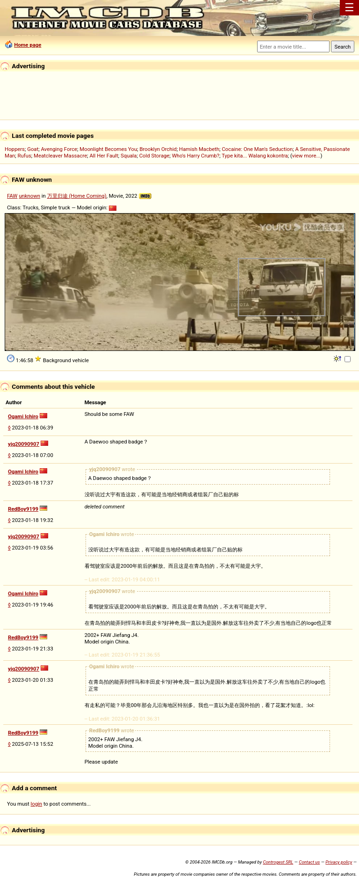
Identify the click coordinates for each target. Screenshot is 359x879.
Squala (129, 155)
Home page (27, 45)
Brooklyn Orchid (157, 149)
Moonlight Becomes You (108, 149)
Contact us (309, 862)
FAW (12, 196)
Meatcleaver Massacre (60, 155)
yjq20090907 (23, 444)
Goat (32, 149)
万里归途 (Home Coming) (77, 196)
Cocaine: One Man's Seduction (257, 149)
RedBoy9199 (23, 509)
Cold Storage (154, 155)
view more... (306, 155)
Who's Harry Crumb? (196, 155)
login (37, 803)
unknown (29, 196)
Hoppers (15, 149)
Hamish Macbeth (199, 149)
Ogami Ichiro (23, 416)
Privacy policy (338, 862)
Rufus (24, 155)
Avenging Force (59, 149)
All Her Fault (103, 155)
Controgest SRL (278, 862)
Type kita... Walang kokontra (255, 155)
